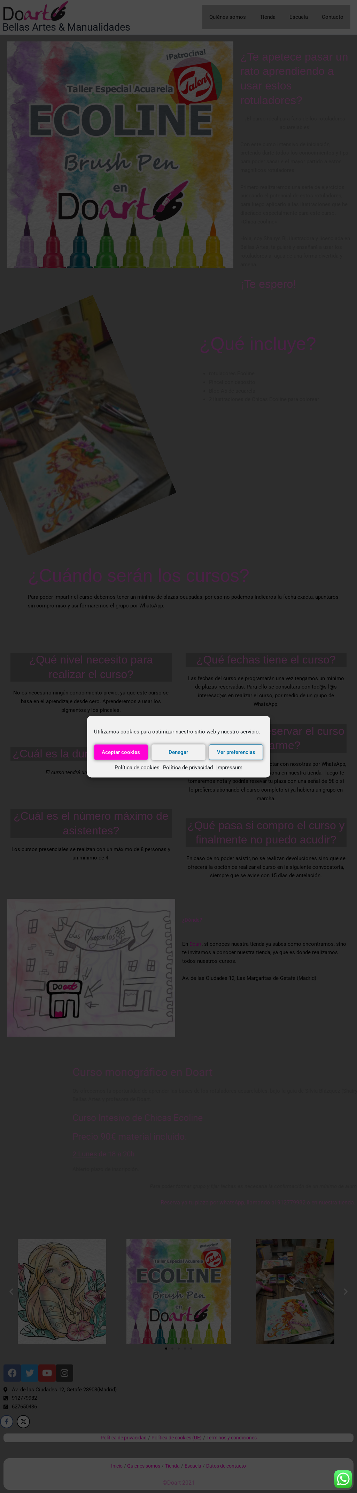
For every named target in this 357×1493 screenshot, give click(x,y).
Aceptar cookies (121, 752)
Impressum (229, 767)
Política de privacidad (188, 767)
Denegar (178, 752)
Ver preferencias (236, 752)
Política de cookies (137, 767)
